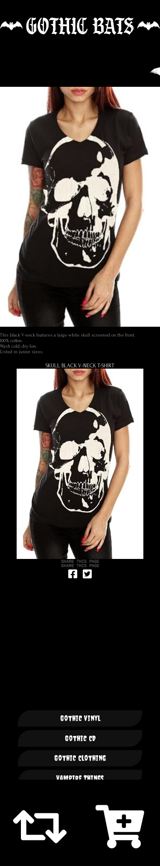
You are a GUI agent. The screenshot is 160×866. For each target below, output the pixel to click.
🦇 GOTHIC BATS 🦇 (80, 26)
